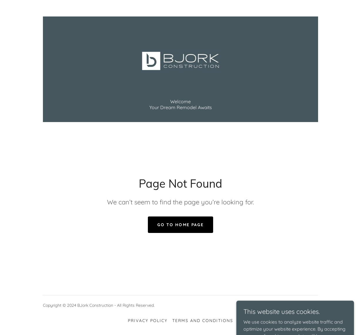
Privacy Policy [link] (148, 320)
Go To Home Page (180, 224)
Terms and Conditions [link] (202, 320)
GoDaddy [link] (309, 305)
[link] (181, 61)
